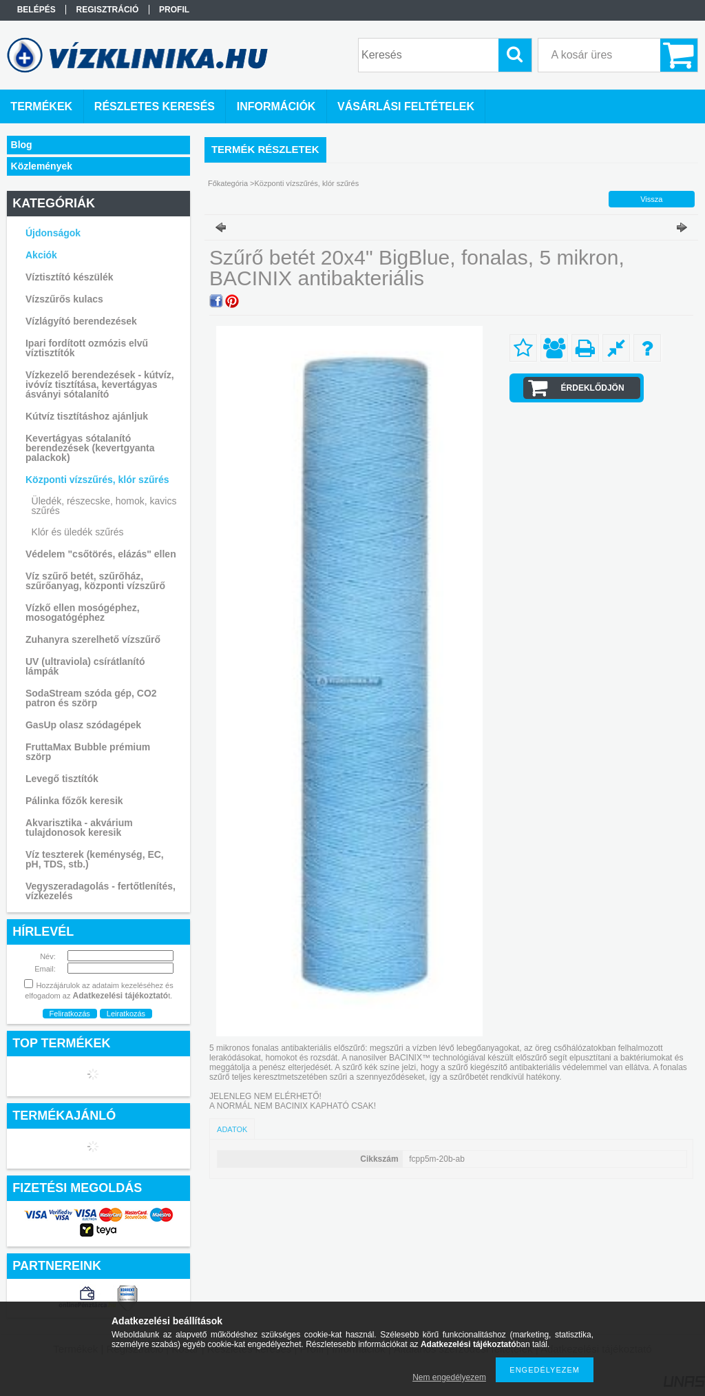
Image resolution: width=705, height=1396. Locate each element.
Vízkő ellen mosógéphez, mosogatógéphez (82, 612)
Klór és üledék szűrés (78, 531)
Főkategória (228, 183)
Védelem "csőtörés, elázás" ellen (100, 554)
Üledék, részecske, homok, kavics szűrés (104, 505)
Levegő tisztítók (61, 778)
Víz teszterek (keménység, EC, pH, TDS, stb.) (94, 859)
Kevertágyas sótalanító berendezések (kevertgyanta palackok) (90, 448)
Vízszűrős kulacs (64, 299)
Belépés (36, 9)
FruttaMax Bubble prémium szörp (87, 751)
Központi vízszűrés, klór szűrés (307, 183)
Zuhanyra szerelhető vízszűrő (92, 639)
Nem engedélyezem (449, 1377)
